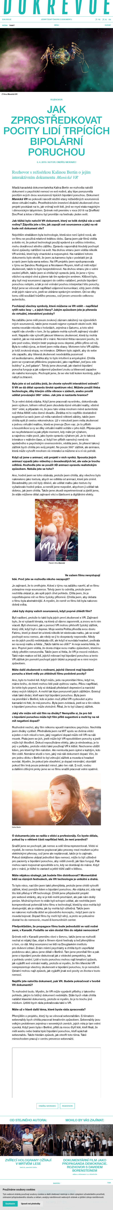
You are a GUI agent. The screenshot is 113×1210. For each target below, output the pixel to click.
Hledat (108, 25)
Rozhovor (56, 99)
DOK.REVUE (6, 19)
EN (110, 19)
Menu (56, 25)
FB (99, 19)
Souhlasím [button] (10, 1204)
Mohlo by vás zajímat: (85, 1120)
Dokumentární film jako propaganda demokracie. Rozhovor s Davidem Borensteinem (84, 1165)
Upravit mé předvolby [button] (30, 1204)
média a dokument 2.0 (81, 1174)
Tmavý (11, 25)
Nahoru (56, 1183)
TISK (109, 1183)
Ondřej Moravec (66, 162)
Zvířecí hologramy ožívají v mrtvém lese (28, 1161)
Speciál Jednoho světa (28, 1167)
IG (106, 19)
